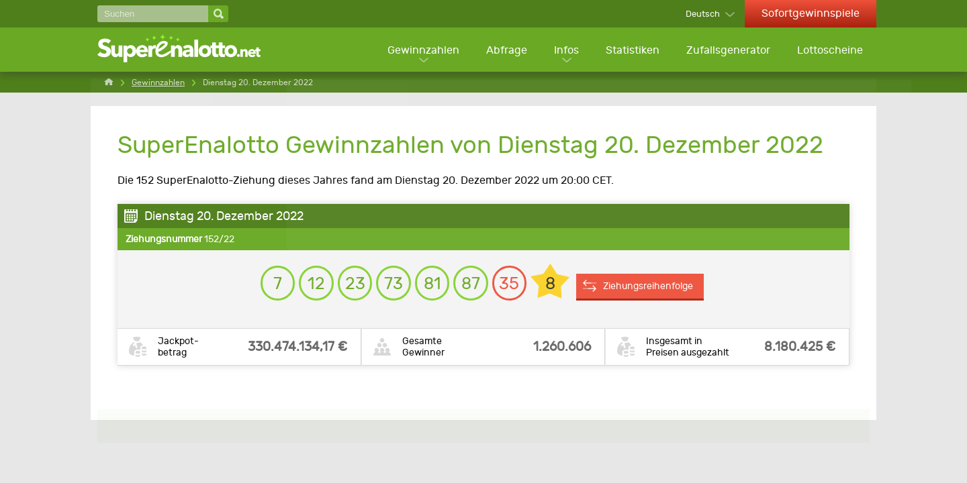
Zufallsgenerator (728, 50)
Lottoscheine (830, 50)
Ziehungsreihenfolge (661, 289)
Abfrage (503, 50)
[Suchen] (152, 13)
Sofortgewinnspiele (811, 13)
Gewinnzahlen (420, 50)
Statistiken (631, 50)
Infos (564, 50)
